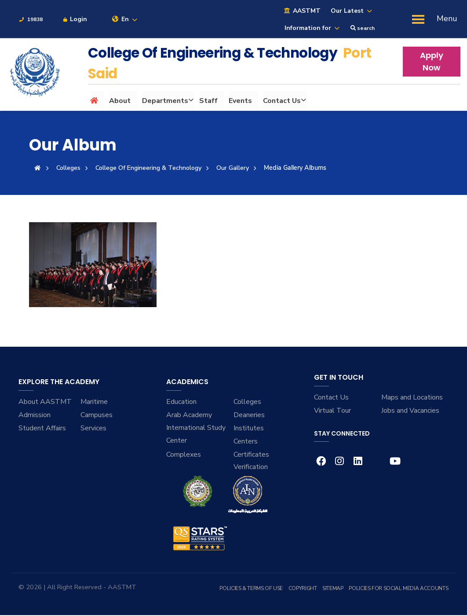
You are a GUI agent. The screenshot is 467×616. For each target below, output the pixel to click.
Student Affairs (42, 429)
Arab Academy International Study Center (196, 428)
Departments (165, 101)
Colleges (69, 168)
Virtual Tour (332, 411)
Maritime (94, 402)
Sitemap (335, 589)
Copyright (305, 589)
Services (93, 429)
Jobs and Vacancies (410, 411)
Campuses (96, 416)
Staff (208, 101)
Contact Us (281, 101)
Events (240, 101)
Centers (246, 442)
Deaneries (249, 416)
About (120, 101)
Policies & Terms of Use (254, 589)
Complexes (183, 455)
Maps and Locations (412, 398)
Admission (34, 416)
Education (181, 402)
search (362, 29)
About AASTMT (45, 402)
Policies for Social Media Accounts (399, 589)
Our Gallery (236, 168)
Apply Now (431, 62)
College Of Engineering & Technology (150, 168)
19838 (30, 20)
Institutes (249, 429)
